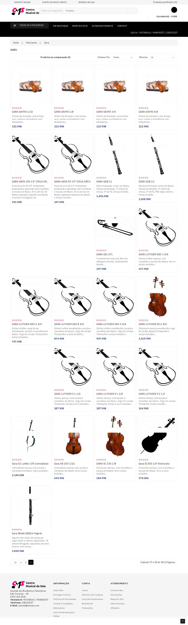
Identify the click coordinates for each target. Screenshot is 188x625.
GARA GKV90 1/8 (64, 111)
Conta (85, 590)
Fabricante (31, 42)
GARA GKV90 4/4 (148, 111)
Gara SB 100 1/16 (64, 463)
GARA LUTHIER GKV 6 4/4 (27, 324)
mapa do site (80, 26)
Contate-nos (117, 590)
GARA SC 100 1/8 (106, 463)
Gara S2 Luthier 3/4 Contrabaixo (30, 463)
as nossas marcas (102, 26)
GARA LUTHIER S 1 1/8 (109, 393)
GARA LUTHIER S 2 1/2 (152, 393)
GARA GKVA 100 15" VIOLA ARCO (31, 181)
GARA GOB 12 (147, 181)
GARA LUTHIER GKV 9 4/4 (111, 324)
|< (16, 562)
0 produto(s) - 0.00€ (164, 16)
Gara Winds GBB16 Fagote (27, 533)
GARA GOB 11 (104, 181)
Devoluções (116, 595)
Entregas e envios (62, 595)
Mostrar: (143, 57)
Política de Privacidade (64, 599)
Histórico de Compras (92, 595)
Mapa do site (117, 599)
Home (16, 42)
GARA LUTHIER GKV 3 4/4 (153, 254)
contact (122, 26)
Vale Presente (118, 603)
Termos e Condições (63, 603)
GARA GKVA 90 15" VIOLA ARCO (72, 181)
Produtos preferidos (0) (165, 2)
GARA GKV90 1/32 (22, 111)
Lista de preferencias (92, 599)
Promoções (87, 608)
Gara (46, 42)
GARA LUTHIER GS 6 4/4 (153, 324)
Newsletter (87, 603)
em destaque (60, 26)
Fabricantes (59, 608)
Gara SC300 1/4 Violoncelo (154, 463)
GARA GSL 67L (104, 254)
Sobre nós (58, 590)
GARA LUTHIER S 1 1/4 (67, 393)
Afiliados (115, 608)
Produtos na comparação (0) (55, 57)
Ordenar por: (104, 57)
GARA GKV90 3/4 (106, 111)
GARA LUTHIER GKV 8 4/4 (69, 324)
